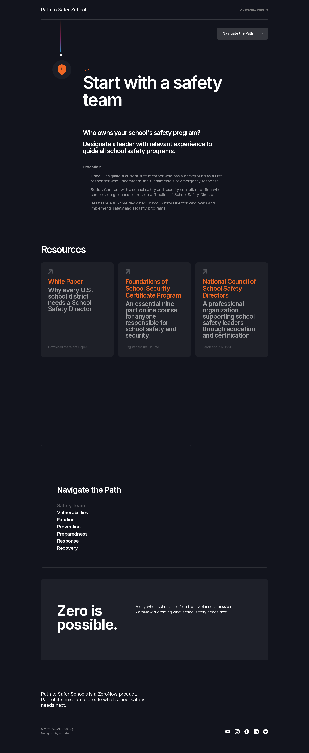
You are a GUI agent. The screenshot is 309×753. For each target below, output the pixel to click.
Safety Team (71, 505)
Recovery (67, 548)
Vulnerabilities (72, 512)
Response (68, 541)
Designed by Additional (57, 733)
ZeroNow (107, 694)
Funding (66, 520)
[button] (242, 34)
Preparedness (72, 534)
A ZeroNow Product (254, 9)
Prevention (69, 527)
